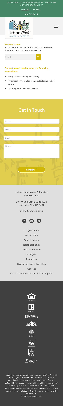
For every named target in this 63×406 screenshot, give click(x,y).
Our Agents (31, 254)
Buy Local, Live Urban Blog (31, 264)
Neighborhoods (31, 245)
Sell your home (31, 231)
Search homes (31, 240)
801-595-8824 (31, 14)
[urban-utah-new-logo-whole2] (19, 28)
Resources (31, 259)
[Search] (23, 57)
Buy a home (31, 235)
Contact (31, 269)
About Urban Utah (31, 250)
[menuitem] (55, 26)
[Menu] (55, 26)
